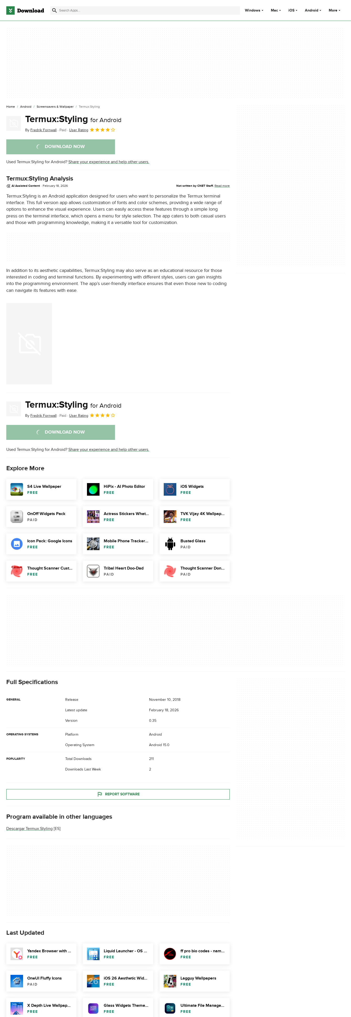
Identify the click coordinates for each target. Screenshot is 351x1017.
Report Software (118, 794)
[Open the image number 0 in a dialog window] (29, 343)
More (335, 10)
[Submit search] (54, 10)
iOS (291, 10)
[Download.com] (25, 10)
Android (311, 10)
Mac (274, 10)
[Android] (25, 107)
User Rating (92, 129)
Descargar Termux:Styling (29, 828)
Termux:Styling (73, 119)
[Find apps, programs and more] (145, 10)
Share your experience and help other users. (108, 162)
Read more (222, 186)
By (41, 130)
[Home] (10, 107)
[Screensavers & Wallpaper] (55, 107)
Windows (252, 10)
